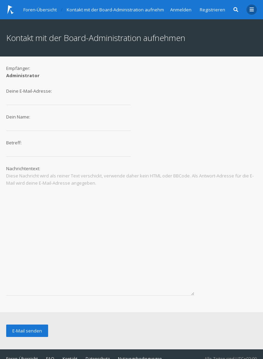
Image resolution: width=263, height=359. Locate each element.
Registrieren (212, 10)
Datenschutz (98, 336)
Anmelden (180, 10)
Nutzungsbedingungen (140, 336)
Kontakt (70, 336)
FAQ (50, 336)
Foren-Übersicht (22, 336)
